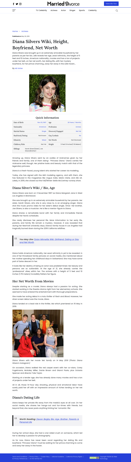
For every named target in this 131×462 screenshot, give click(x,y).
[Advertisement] (30, 17)
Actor (63, 10)
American (42, 127)
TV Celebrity (41, 10)
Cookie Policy (45, 457)
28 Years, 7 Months (74, 122)
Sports (82, 10)
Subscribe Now (111, 4)
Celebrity (92, 10)
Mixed (44, 140)
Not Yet (78, 131)
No (80, 136)
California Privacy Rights (74, 457)
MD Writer (19, 68)
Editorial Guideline (58, 457)
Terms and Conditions (19, 457)
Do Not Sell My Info (36, 459)
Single (44, 131)
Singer (72, 10)
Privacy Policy (34, 457)
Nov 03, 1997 (41, 122)
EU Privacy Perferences (19, 459)
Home (15, 31)
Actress (54, 10)
